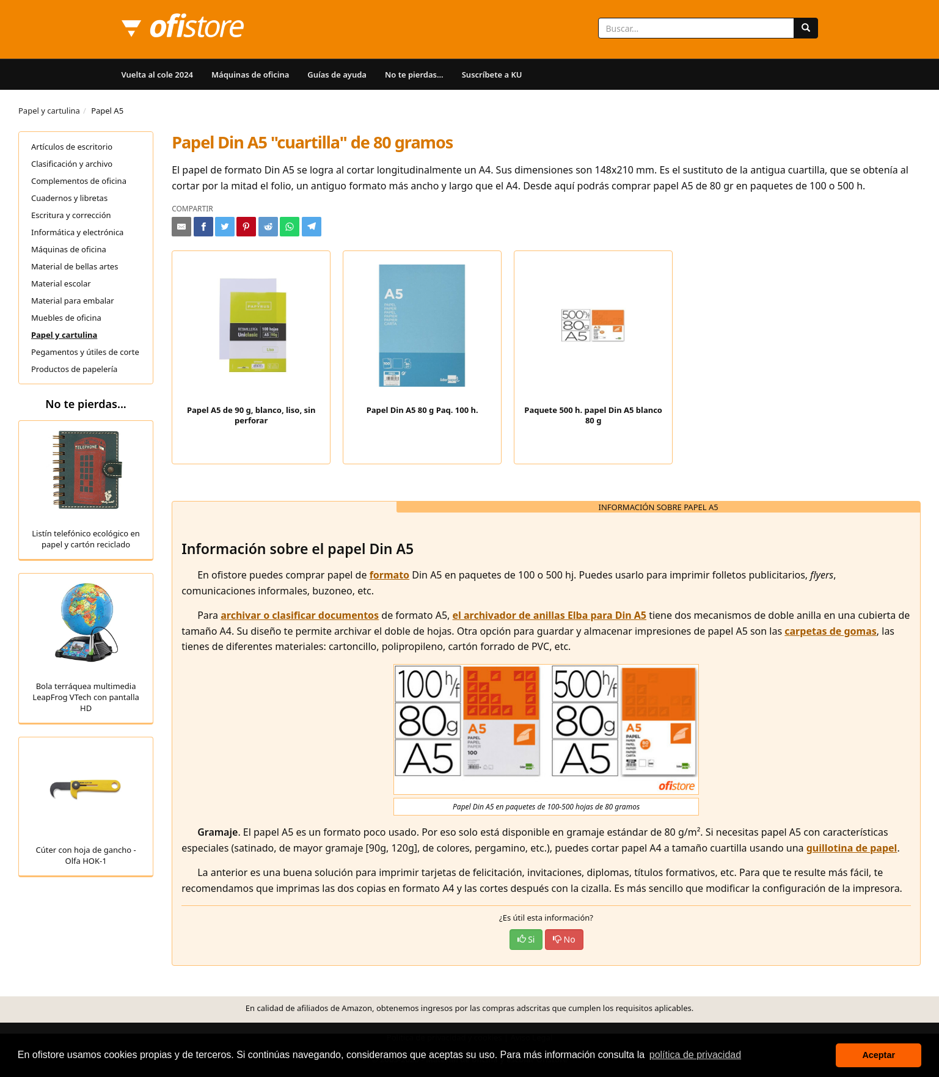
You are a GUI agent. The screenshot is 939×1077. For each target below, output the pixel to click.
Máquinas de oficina (250, 74)
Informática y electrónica (77, 232)
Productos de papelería (74, 368)
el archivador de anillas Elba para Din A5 (550, 615)
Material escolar (61, 283)
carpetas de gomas (830, 631)
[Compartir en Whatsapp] (289, 226)
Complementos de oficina (78, 180)
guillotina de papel (851, 848)
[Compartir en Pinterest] (246, 226)
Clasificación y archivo (71, 163)
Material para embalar (72, 300)
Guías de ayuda (337, 74)
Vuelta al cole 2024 (158, 74)
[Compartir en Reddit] (268, 226)
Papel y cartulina (49, 110)
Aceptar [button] (878, 1055)
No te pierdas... (414, 74)
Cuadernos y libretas (69, 197)
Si (526, 939)
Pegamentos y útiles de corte (85, 351)
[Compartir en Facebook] (203, 226)
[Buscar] (806, 28)
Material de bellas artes (74, 266)
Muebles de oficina (66, 317)
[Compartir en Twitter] (225, 226)
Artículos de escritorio (71, 146)
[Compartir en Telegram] (311, 226)
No (564, 939)
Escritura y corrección (71, 215)
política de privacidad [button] (695, 1055)
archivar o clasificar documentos (300, 615)
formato (389, 575)
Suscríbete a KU (492, 74)
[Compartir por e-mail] (181, 226)
